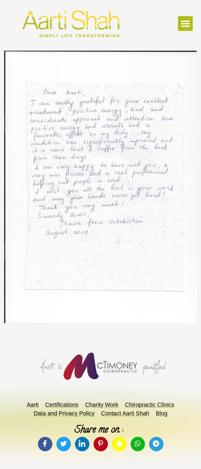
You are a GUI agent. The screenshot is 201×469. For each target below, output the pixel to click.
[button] (185, 23)
